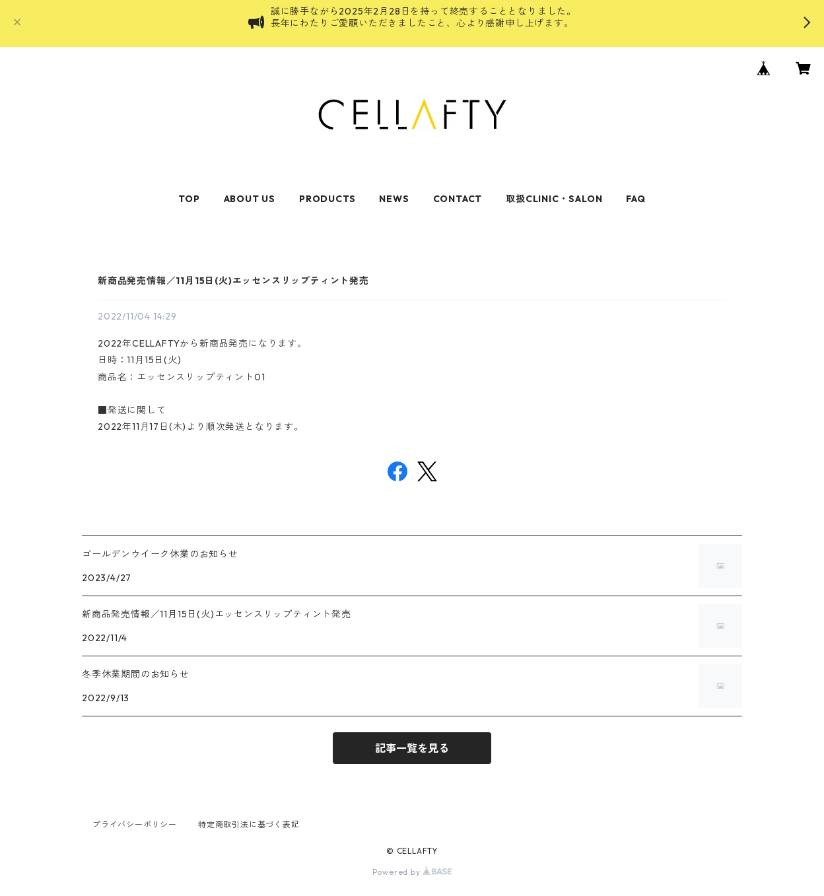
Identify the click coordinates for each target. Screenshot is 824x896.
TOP (188, 199)
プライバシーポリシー (134, 824)
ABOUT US (249, 199)
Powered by (412, 872)
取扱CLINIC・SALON (554, 199)
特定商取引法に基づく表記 (249, 824)
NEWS (394, 199)
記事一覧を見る (412, 748)
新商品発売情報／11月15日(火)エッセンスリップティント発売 (233, 281)
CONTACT (458, 199)
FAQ (635, 199)
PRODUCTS (327, 199)
